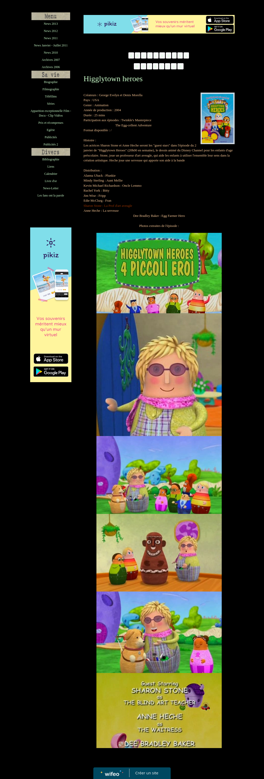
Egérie (51, 130)
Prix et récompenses (50, 123)
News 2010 (51, 52)
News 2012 (51, 31)
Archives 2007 (51, 60)
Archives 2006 (51, 67)
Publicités (51, 137)
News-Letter (51, 188)
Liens (50, 166)
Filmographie (51, 89)
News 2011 (51, 38)
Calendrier (50, 174)
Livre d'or (51, 181)
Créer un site (146, 772)
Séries (50, 103)
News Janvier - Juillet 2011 (51, 45)
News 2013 (51, 24)
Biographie (50, 82)
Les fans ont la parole (50, 195)
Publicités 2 (51, 144)
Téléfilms (51, 96)
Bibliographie (50, 159)
